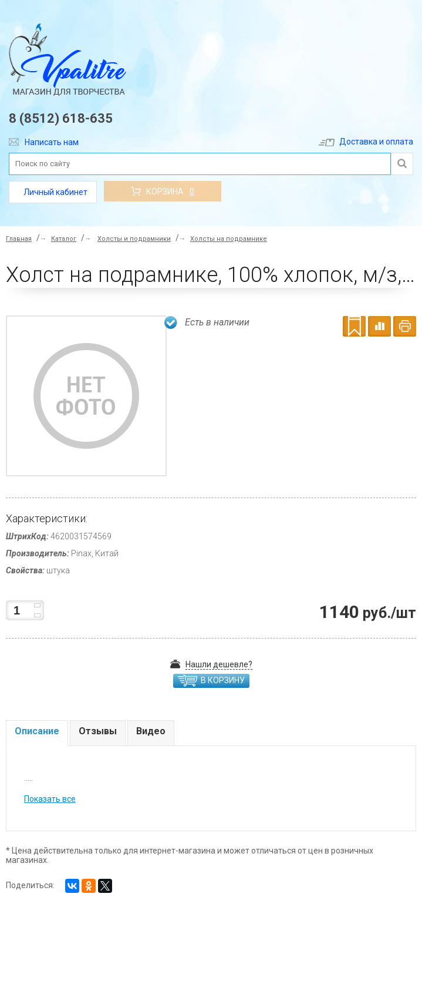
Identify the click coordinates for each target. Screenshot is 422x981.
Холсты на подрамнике (228, 239)
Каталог (63, 239)
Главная (19, 239)
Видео (151, 731)
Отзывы (98, 731)
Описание (37, 731)
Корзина (162, 191)
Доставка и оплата (366, 141)
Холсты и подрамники (134, 239)
